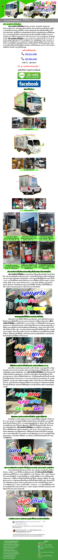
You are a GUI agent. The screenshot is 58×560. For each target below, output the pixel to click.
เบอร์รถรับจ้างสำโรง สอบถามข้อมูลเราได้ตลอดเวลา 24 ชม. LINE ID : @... (11, 238)
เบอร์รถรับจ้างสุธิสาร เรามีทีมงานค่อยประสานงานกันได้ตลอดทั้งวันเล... (29, 267)
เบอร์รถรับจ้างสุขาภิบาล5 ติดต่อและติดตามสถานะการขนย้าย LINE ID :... (29, 238)
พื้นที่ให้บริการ (27, 20)
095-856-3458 (31, 59)
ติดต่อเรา (36, 20)
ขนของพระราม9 (11, 553)
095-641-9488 (31, 54)
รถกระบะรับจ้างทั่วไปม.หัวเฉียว (9, 543)
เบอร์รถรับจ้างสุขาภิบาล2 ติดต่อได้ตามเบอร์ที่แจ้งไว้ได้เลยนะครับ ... (46, 267)
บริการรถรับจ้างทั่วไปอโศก (12, 20)
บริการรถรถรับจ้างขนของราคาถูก (11, 541)
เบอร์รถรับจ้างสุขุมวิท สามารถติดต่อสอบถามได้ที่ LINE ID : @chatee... (11, 267)
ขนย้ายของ (9, 547)
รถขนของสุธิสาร (11, 558)
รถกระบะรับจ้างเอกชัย (9, 552)
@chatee (47, 547)
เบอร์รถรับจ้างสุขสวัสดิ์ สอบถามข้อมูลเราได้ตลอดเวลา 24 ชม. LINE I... (46, 238)
